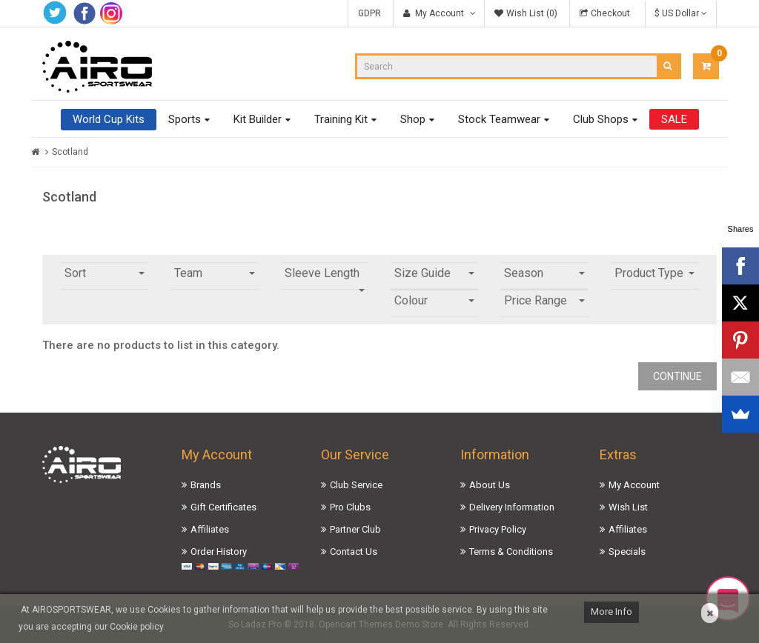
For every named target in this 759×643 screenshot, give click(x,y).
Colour (434, 300)
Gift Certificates (223, 507)
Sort (104, 273)
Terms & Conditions (511, 551)
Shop (412, 119)
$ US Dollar (680, 13)
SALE (674, 119)
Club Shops (601, 119)
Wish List (628, 507)
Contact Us (353, 551)
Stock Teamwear (499, 119)
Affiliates (209, 529)
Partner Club (355, 529)
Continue (677, 376)
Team (214, 273)
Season (544, 273)
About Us (489, 484)
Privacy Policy (497, 529)
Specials (627, 551)
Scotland (70, 152)
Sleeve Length (325, 278)
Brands (205, 484)
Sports (184, 119)
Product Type (654, 273)
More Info (611, 611)
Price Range (544, 300)
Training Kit (341, 119)
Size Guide (434, 273)
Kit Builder (257, 119)
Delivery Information (511, 507)
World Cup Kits (109, 119)
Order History (218, 551)
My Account (634, 484)
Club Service (356, 484)
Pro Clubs (350, 507)
